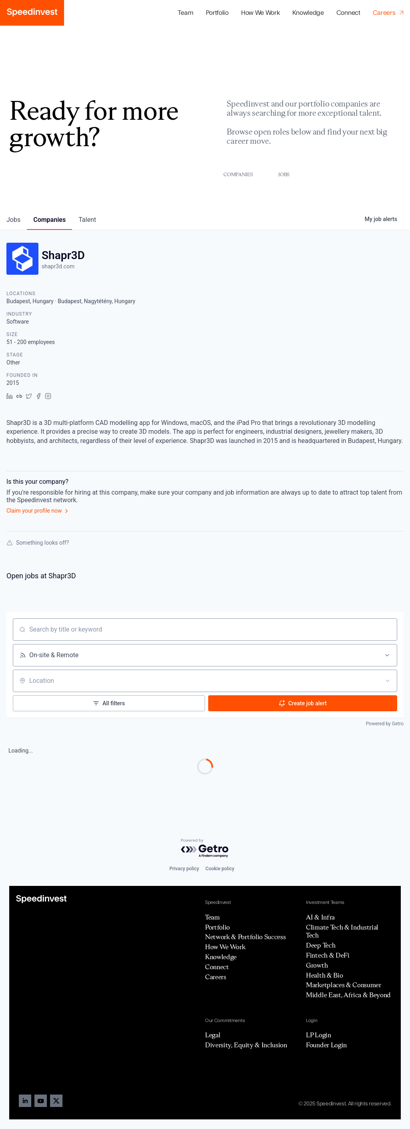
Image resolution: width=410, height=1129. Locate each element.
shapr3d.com (58, 266)
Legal (212, 1035)
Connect (348, 13)
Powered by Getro (385, 724)
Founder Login (326, 1045)
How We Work (260, 13)
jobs (13, 219)
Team (185, 13)
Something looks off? (37, 542)
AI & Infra (320, 917)
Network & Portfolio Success (245, 937)
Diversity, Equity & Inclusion (246, 1045)
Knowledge (308, 13)
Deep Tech (320, 945)
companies (49, 219)
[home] (32, 13)
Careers (215, 977)
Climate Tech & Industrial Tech (342, 931)
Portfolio (217, 927)
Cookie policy (219, 868)
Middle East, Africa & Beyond (348, 995)
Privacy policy (184, 868)
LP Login (318, 1035)
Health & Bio (324, 975)
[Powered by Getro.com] (205, 848)
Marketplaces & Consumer (343, 985)
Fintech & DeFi (328, 955)
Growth (317, 965)
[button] (217, 13)
